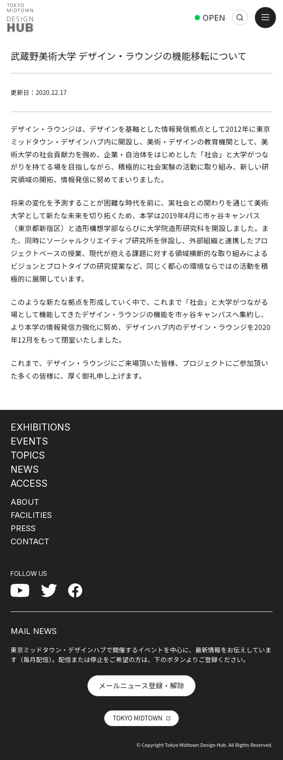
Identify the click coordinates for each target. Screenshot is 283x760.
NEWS (25, 469)
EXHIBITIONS (40, 427)
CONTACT (30, 541)
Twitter (52, 590)
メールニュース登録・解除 (141, 685)
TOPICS (28, 455)
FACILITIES (31, 515)
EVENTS (29, 441)
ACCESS (29, 483)
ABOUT (25, 502)
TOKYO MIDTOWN (137, 717)
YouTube (25, 590)
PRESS (23, 528)
